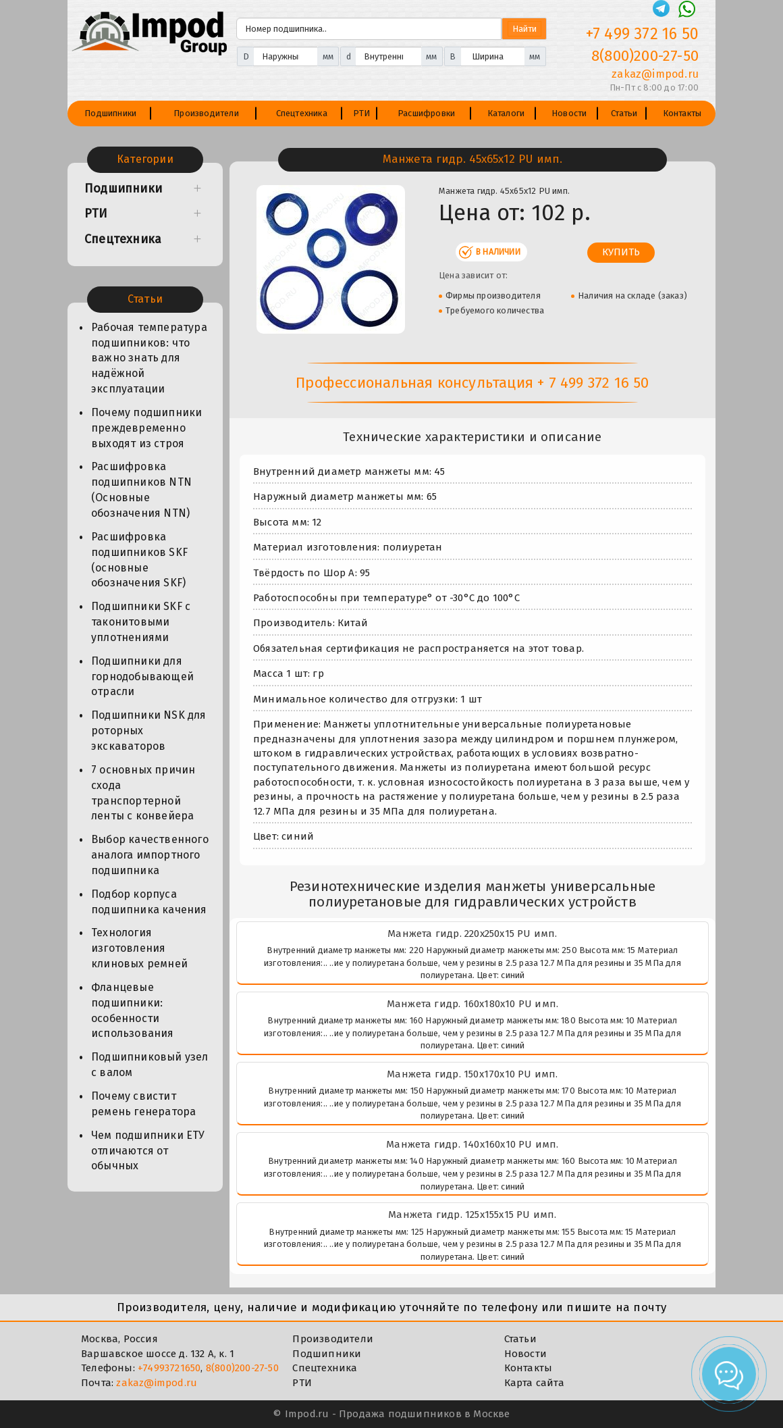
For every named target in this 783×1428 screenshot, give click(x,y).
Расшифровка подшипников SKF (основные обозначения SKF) (139, 560)
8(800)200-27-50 (242, 1368)
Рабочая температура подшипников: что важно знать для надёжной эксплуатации (149, 358)
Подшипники (110, 113)
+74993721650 (169, 1368)
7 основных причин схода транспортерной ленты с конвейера (143, 793)
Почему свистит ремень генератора (143, 1104)
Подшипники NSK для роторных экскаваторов (149, 731)
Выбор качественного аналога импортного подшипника (150, 855)
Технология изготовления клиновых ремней (139, 948)
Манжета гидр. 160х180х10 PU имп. (472, 1004)
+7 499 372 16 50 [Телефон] (642, 33)
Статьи (624, 113)
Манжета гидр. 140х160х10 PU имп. (472, 1144)
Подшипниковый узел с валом (150, 1064)
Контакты (682, 113)
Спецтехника (301, 113)
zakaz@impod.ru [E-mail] (655, 74)
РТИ (362, 113)
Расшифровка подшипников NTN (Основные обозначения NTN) (141, 489)
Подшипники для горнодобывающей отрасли (142, 676)
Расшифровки (426, 113)
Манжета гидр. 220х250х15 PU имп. (472, 933)
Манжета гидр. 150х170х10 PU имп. (472, 1074)
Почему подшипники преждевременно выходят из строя (146, 428)
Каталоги (506, 113)
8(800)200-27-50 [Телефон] (645, 56)
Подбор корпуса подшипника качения (149, 902)
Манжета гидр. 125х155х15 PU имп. (472, 1214)
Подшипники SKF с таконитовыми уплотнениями (140, 622)
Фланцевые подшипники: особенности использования (132, 1010)
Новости (569, 113)
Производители (206, 113)
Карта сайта (534, 1383)
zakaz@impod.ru (156, 1383)
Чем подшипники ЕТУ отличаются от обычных (148, 1151)
